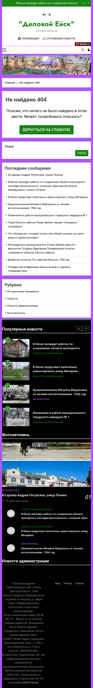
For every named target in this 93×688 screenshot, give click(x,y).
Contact (79, 583)
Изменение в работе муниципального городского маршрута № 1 (47, 215)
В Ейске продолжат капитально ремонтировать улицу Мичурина (48, 197)
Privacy (68, 583)
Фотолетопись (16, 313)
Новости (12, 298)
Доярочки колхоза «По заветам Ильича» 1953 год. (39, 259)
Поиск (9, 146)
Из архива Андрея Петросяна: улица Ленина (35, 174)
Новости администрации (22, 305)
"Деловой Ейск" (46, 24)
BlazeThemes (31, 682)
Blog (57, 583)
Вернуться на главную (46, 130)
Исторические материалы (23, 291)
